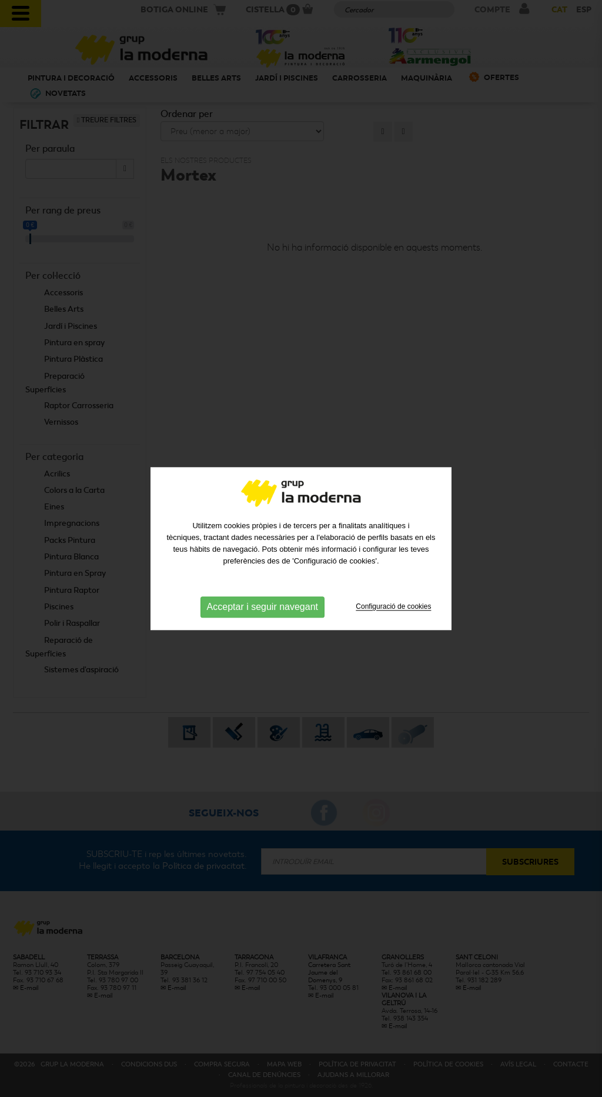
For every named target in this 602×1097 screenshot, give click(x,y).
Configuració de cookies (393, 611)
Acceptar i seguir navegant (262, 611)
